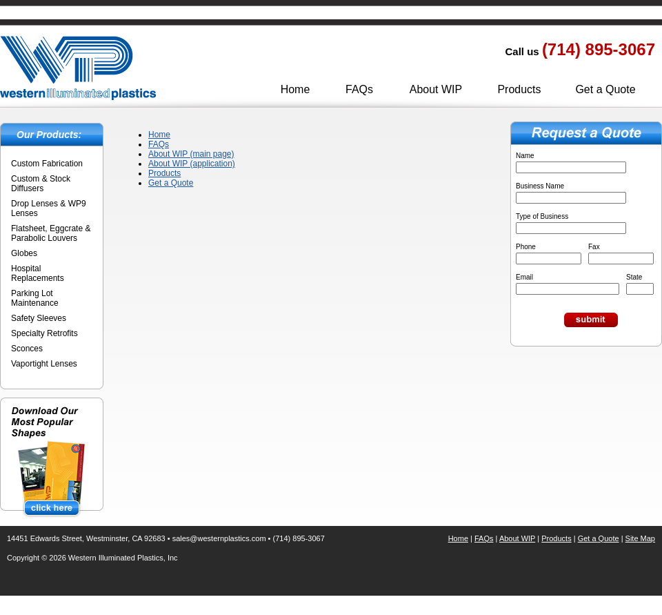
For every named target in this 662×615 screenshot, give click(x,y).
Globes (24, 253)
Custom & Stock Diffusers (40, 183)
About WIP (436, 89)
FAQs (359, 89)
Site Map (640, 538)
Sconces (27, 348)
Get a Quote (605, 89)
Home (295, 89)
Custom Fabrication (47, 163)
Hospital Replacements (37, 273)
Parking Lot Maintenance (35, 298)
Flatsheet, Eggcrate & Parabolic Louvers (50, 233)
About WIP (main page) (191, 154)
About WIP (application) (191, 163)
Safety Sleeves (38, 318)
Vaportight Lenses (44, 364)
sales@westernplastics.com (219, 538)
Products (519, 89)
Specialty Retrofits (44, 333)
